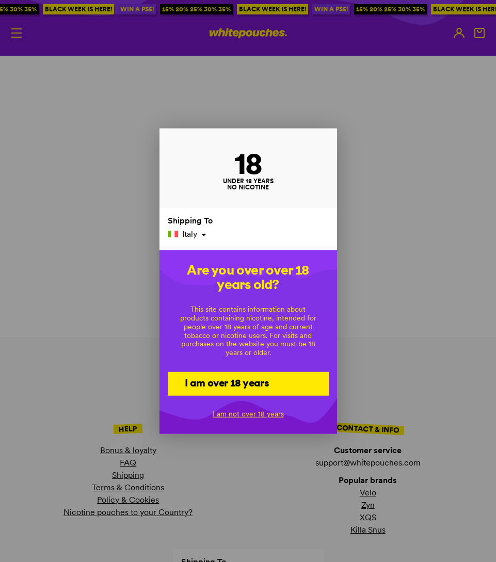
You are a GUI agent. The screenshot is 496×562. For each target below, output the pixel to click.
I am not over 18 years (248, 414)
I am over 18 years (227, 383)
